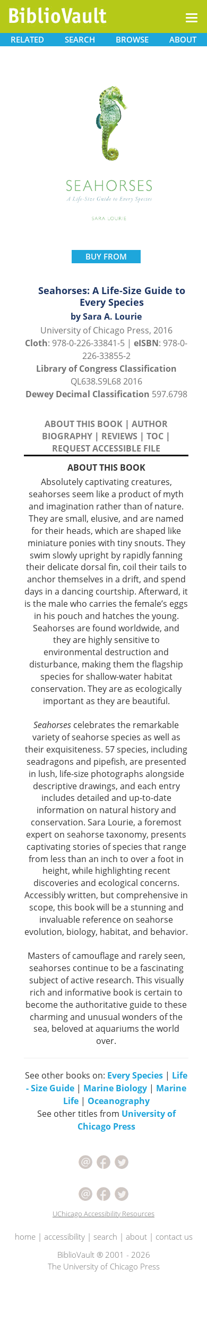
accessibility (64, 1236)
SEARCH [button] (80, 39)
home (25, 1236)
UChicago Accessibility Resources (103, 1213)
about (136, 1236)
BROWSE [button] (132, 39)
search (105, 1236)
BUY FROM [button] (106, 256)
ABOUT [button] (182, 39)
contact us (174, 1236)
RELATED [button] (27, 39)
